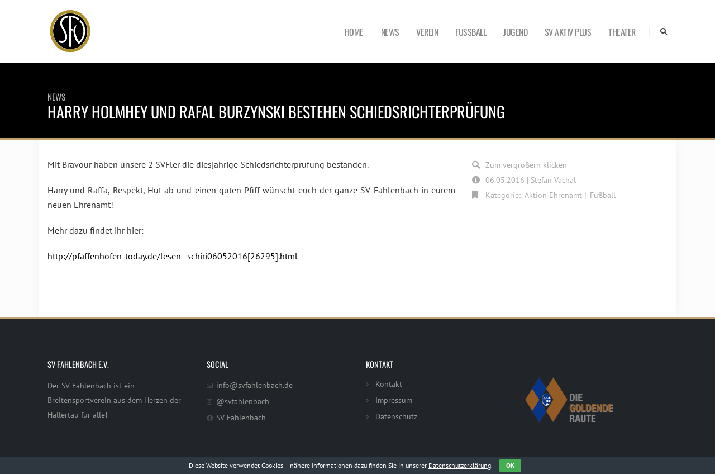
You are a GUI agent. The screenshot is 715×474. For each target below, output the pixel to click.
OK (510, 465)
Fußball (470, 32)
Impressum (393, 400)
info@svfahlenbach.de (254, 385)
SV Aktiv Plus (568, 32)
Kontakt (388, 383)
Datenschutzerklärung (459, 465)
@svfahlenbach (242, 401)
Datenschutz (396, 416)
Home (354, 32)
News (390, 32)
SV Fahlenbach (241, 417)
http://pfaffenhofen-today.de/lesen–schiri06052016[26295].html (172, 256)
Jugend (515, 32)
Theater (622, 32)
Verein (427, 32)
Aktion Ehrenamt (553, 194)
